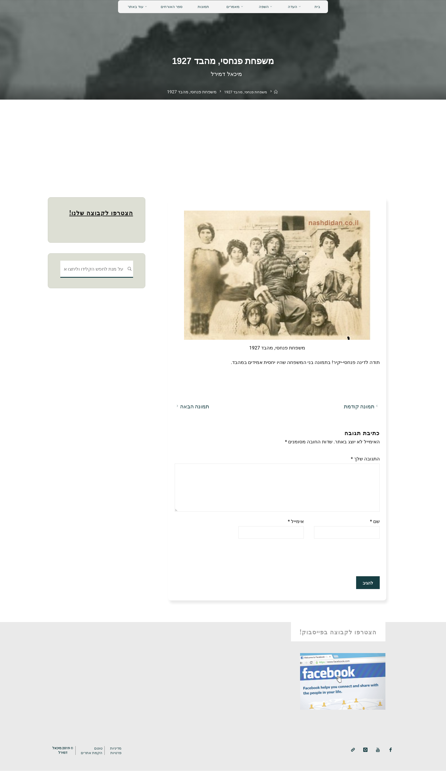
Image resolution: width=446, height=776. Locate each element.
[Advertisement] (223, 142)
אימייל (296, 526)
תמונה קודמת (361, 406)
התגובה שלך (365, 458)
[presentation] (336, 563)
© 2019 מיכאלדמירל (63, 755)
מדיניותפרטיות (119, 755)
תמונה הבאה (192, 406)
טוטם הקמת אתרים (94, 755)
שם (375, 526)
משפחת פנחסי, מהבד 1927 (245, 91)
